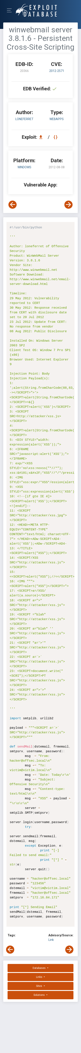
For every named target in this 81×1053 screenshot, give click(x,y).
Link (51, 939)
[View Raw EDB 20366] (56, 137)
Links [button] (39, 977)
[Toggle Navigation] (11, 10)
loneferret (24, 119)
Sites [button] (39, 985)
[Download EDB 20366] (42, 137)
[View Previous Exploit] (12, 205)
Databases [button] (39, 968)
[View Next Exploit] (68, 205)
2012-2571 (56, 71)
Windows (24, 167)
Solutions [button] (39, 994)
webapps (56, 119)
